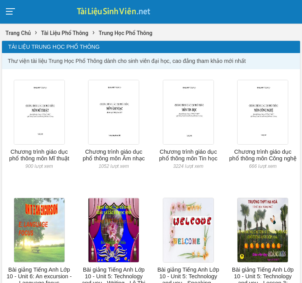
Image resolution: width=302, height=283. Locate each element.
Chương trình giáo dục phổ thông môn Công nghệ (262, 155)
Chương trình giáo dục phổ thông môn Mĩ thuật (39, 155)
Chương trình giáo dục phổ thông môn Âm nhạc (114, 155)
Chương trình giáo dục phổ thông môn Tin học (188, 155)
